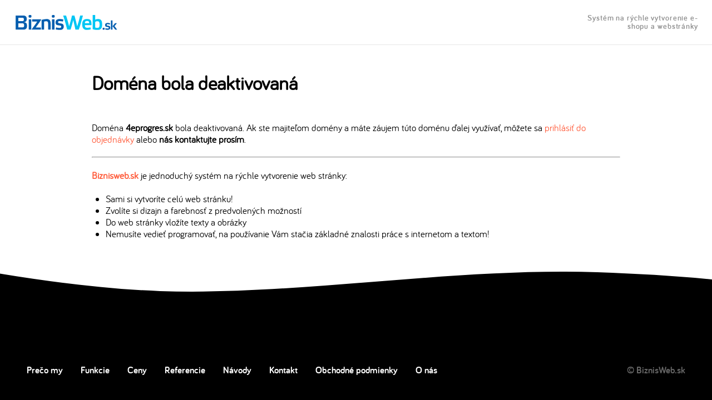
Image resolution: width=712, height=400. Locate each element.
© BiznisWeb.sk (656, 370)
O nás (426, 370)
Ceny (137, 370)
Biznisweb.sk (115, 175)
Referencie (185, 370)
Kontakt (283, 370)
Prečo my (45, 370)
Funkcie (95, 370)
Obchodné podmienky (356, 370)
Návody (237, 370)
